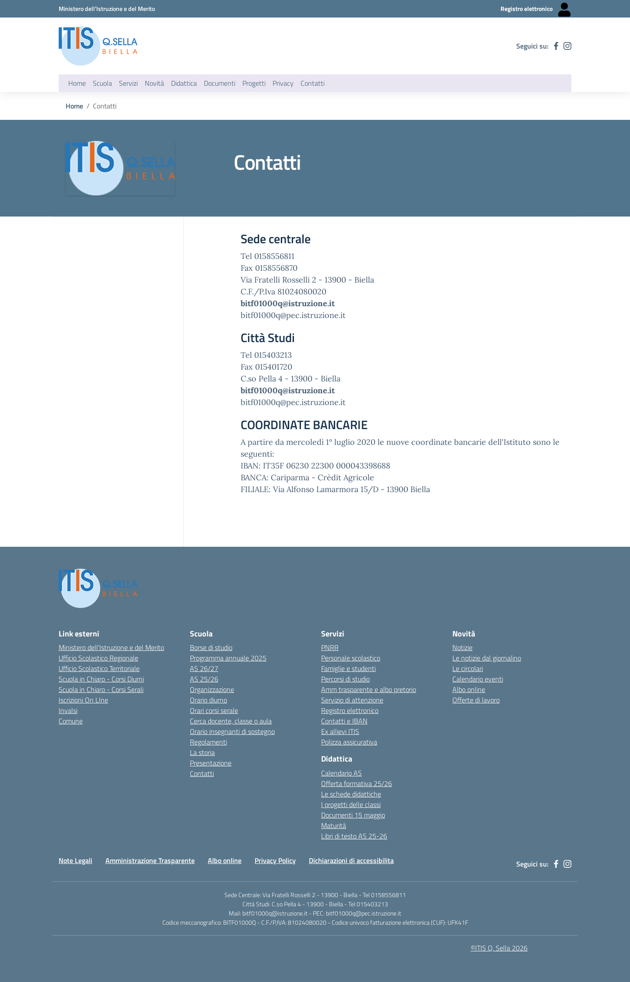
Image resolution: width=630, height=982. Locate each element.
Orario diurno (208, 700)
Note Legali (75, 860)
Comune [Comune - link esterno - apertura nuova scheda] (71, 721)
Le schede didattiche (351, 794)
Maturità (333, 825)
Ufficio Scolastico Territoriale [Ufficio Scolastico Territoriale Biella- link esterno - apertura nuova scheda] (99, 668)
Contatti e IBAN (344, 721)
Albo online (225, 860)
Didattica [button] (184, 83)
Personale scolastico (350, 658)
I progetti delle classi (351, 804)
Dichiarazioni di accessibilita (351, 860)
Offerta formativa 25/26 (356, 783)
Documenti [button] (219, 83)
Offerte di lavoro (476, 700)
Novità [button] (154, 83)
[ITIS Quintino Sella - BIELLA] (98, 46)
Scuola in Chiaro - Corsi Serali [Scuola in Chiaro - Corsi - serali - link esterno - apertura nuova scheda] (101, 689)
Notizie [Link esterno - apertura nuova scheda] (462, 647)
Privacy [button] (283, 83)
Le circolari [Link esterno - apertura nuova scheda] (467, 668)
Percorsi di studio (345, 679)
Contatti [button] (313, 83)
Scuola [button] (102, 83)
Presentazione (210, 763)
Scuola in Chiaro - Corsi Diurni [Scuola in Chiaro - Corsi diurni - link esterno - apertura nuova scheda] (101, 679)
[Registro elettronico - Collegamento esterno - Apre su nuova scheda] (535, 8)
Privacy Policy (275, 860)
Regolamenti (208, 742)
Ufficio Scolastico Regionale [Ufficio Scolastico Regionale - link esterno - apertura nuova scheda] (98, 658)
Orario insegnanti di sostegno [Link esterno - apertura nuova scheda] (232, 731)
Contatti (202, 773)
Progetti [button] (254, 83)
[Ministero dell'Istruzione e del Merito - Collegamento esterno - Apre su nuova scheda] (107, 8)
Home (77, 83)
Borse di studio (211, 647)
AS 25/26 (204, 679)
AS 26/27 (204, 668)
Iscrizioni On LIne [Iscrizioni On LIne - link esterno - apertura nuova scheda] (83, 700)
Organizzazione (212, 689)
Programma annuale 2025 (228, 658)
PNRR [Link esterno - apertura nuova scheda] (330, 647)
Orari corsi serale (214, 710)
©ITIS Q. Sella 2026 (499, 948)
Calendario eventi (477, 679)
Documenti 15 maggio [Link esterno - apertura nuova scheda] (353, 815)
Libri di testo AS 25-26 (354, 836)
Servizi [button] (128, 83)
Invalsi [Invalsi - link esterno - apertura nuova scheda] (68, 710)
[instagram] (567, 46)
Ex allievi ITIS (340, 731)
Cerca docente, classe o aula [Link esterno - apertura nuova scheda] (231, 721)
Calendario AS (341, 773)
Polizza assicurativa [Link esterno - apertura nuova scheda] (349, 742)
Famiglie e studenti (348, 668)
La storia (202, 752)
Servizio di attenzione (352, 700)
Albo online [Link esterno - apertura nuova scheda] (468, 689)
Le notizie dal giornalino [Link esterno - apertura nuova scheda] (486, 658)
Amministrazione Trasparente (150, 860)
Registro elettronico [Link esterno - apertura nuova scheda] (349, 710)
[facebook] (556, 46)
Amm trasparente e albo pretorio (368, 689)
